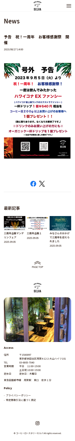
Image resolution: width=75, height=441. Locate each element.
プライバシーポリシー (18, 395)
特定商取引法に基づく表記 (21, 400)
